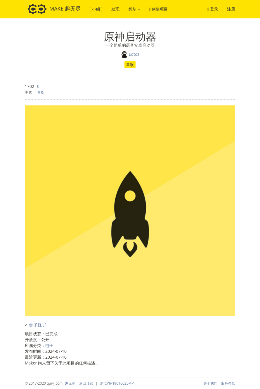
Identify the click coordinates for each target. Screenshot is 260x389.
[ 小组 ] (95, 9)
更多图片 (38, 325)
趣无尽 (70, 383)
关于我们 (210, 383)
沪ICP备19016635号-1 (117, 383)
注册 (231, 9)
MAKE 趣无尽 (54, 9)
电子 (49, 345)
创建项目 (158, 9)
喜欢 (130, 64)
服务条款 (228, 383)
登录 (212, 9)
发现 (115, 9)
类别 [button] (134, 9)
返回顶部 (86, 383)
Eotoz (134, 54)
